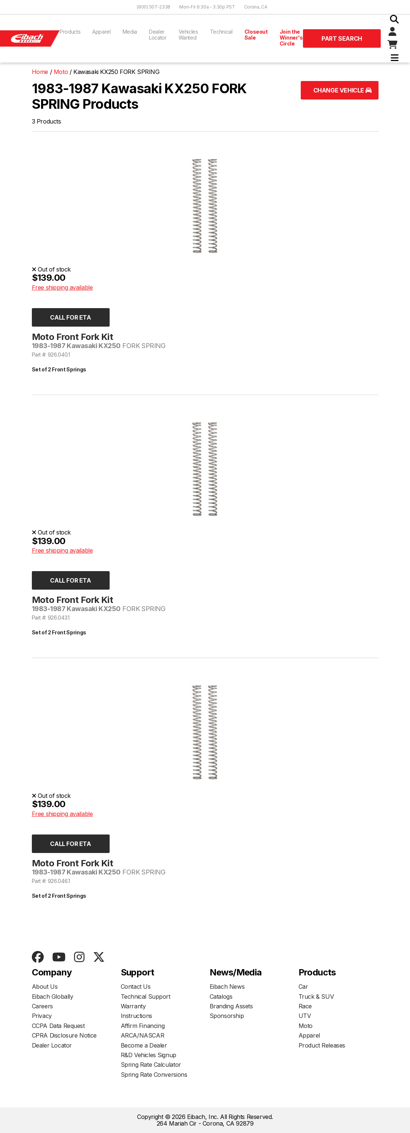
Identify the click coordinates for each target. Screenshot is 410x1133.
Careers (42, 1006)
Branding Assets (231, 1006)
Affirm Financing (143, 1025)
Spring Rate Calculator (151, 1064)
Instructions (136, 1015)
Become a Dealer (144, 1045)
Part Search (341, 38)
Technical (221, 31)
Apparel (101, 31)
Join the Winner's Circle (291, 37)
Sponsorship (227, 1015)
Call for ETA (70, 317)
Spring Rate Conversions (154, 1074)
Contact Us (136, 986)
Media (130, 31)
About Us (45, 986)
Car (303, 986)
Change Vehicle (342, 90)
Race (305, 1006)
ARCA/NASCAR (142, 1035)
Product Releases (322, 1045)
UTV (305, 1015)
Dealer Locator (158, 34)
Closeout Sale (256, 34)
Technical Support (145, 996)
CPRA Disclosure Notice (64, 1035)
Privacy (42, 1015)
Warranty (133, 1006)
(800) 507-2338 (153, 7)
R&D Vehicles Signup (148, 1055)
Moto (306, 1025)
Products (70, 31)
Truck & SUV (316, 996)
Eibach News (227, 986)
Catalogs (221, 996)
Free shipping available (62, 287)
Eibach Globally (52, 996)
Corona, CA (255, 7)
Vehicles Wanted (188, 34)
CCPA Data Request (58, 1025)
